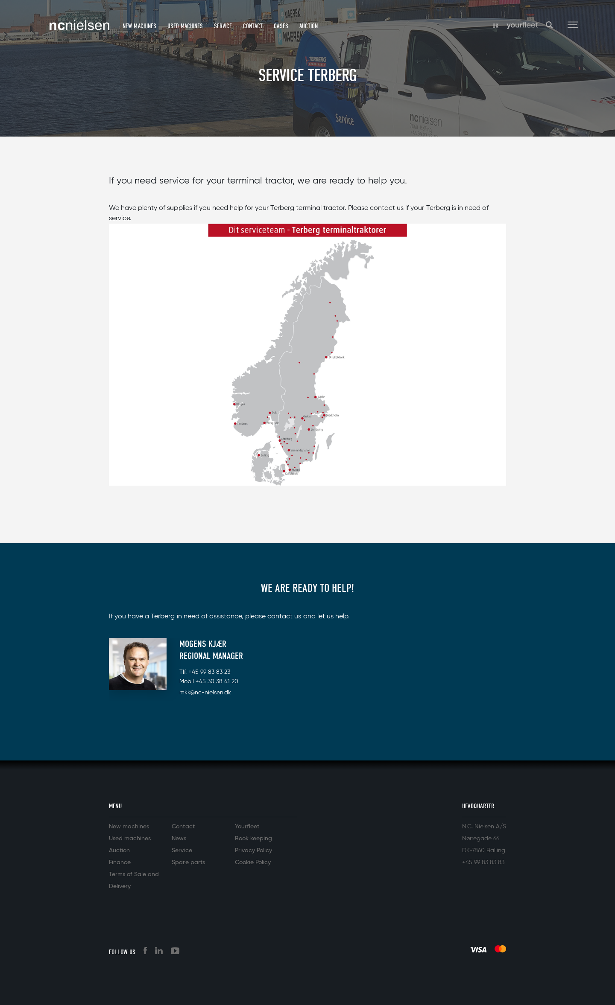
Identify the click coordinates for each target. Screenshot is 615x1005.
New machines (139, 26)
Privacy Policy (253, 851)
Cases (281, 26)
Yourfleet (247, 827)
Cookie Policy (253, 862)
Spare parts (188, 862)
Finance (120, 862)
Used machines (185, 26)
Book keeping (253, 839)
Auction (308, 26)
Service (223, 26)
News (179, 839)
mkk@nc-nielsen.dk (205, 693)
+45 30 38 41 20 (217, 682)
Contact (253, 26)
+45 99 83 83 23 (209, 672)
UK (495, 26)
